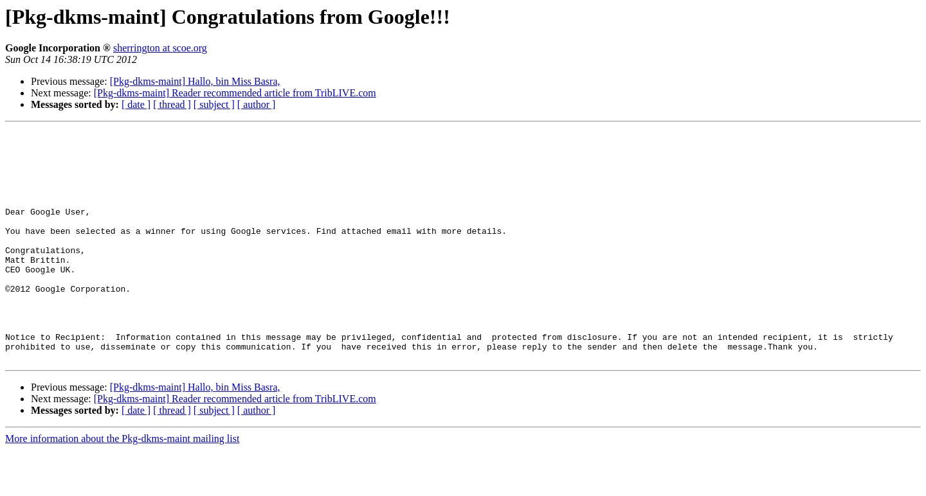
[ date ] (136, 104)
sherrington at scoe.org (160, 47)
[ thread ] (172, 104)
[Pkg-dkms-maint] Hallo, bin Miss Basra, (195, 81)
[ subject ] (214, 104)
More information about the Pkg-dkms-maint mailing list (122, 484)
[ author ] (256, 104)
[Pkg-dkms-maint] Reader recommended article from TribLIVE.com (235, 92)
